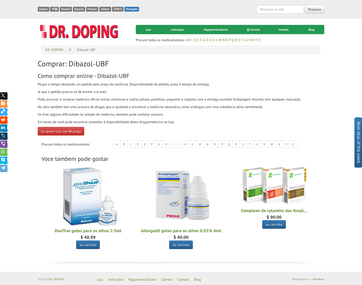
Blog (311, 29)
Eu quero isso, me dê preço (61, 131)
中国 (54, 9)
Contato (284, 29)
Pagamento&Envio (216, 29)
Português (132, 9)
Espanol (78, 9)
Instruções (177, 29)
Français (92, 9)
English (43, 9)
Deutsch (65, 9)
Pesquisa (314, 9)
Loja (148, 29)
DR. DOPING (56, 279)
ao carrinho (88, 245)
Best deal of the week (359, 142)
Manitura (318, 279)
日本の (118, 9)
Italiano (105, 9)
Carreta (253, 30)
